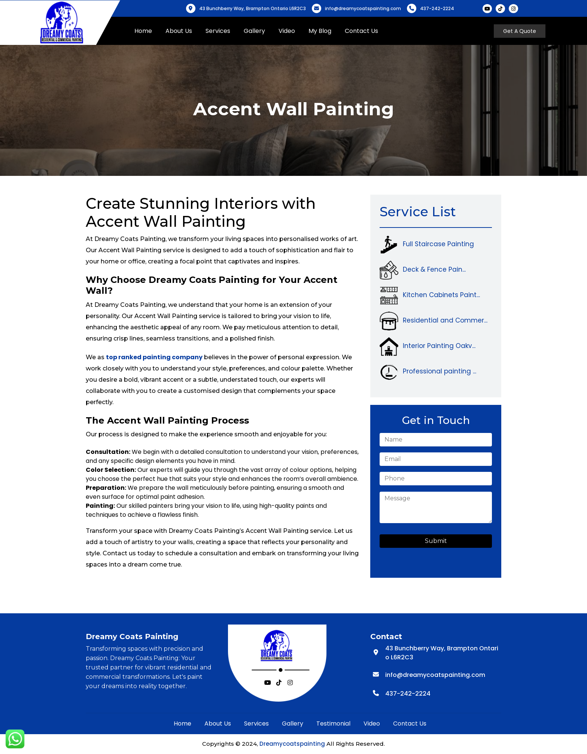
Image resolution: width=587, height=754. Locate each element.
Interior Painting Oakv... (439, 345)
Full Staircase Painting (438, 243)
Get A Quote (520, 31)
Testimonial (333, 723)
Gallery (259, 31)
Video (291, 31)
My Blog (324, 31)
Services (222, 31)
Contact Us (366, 31)
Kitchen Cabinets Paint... (441, 294)
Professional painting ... (439, 371)
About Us (183, 31)
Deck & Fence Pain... (434, 269)
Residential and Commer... (445, 320)
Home (147, 31)
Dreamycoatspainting (292, 744)
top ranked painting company (154, 357)
